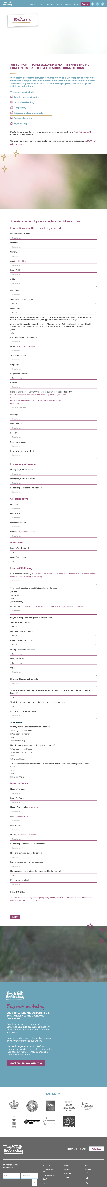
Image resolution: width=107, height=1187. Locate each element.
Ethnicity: (14, 415)
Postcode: (14, 290)
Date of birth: (15, 270)
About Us (46, 1169)
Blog (86, 1169)
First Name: (15, 243)
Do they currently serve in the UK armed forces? (30, 727)
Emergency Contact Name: (21, 470)
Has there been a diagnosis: (21, 631)
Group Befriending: (18, 557)
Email (22, 346)
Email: (23, 835)
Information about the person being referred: (35, 228)
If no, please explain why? (20, 880)
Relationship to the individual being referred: (28, 844)
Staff (45, 1183)
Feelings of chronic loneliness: (22, 650)
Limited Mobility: (17, 659)
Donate (85, 4)
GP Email (24, 531)
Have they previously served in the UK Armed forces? (32, 745)
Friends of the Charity (48, 1174)
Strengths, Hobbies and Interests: (24, 679)
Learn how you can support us (26, 1063)
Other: (12, 668)
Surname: (14, 252)
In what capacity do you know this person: (27, 862)
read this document (82, 131)
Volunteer (96, 1152)
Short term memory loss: (20, 622)
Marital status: (16, 424)
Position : (19, 816)
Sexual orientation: (18, 442)
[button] (32, 3)
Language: (14, 364)
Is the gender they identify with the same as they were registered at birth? (41, 397)
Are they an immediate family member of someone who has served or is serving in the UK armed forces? (50, 765)
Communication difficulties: (21, 640)
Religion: (13, 433)
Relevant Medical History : (53, 575)
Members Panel (48, 1179)
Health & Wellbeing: (21, 568)
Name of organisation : (25, 807)
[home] (7, 3)
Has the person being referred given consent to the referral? (35, 871)
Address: (14, 279)
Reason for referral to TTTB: (22, 451)
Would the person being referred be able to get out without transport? (39, 702)
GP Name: (14, 504)
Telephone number (18, 355)
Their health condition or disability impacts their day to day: (34, 588)
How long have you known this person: (26, 853)
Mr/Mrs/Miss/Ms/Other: (20, 234)
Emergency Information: (24, 464)
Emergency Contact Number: (22, 479)
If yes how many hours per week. (23, 337)
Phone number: (16, 825)
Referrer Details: (19, 783)
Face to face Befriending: (20, 548)
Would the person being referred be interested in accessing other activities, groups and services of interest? (51, 691)
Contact (88, 1173)
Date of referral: (17, 798)
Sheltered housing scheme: (21, 299)
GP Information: (19, 498)
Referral (67, 1173)
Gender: (13, 383)
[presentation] (24, 909)
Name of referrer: (17, 789)
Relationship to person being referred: (26, 488)
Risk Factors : (47, 606)
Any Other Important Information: (24, 711)
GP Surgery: (15, 513)
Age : (18, 261)
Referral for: (17, 542)
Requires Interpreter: (19, 374)
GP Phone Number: (18, 522)
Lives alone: (15, 309)
